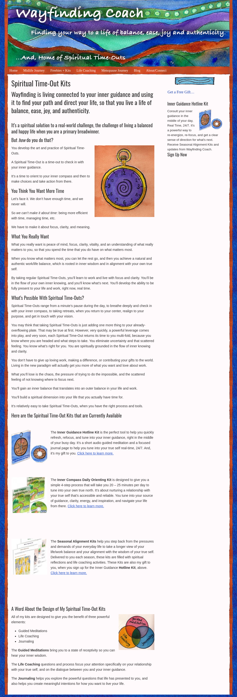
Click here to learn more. (95, 453)
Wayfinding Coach (17, 3)
